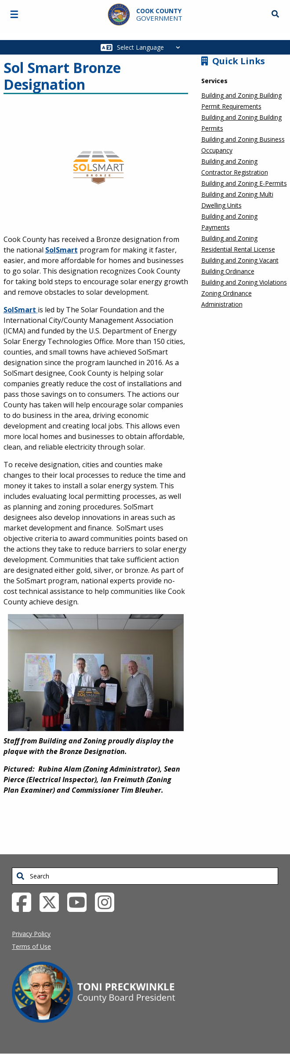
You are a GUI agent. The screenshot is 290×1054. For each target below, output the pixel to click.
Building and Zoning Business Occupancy (243, 144)
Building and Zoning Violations (244, 282)
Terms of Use (31, 946)
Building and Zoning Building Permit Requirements (241, 100)
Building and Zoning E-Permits (244, 183)
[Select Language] (150, 47)
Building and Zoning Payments (229, 221)
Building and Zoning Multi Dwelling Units (237, 199)
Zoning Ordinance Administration (226, 298)
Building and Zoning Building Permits (241, 122)
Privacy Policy (31, 934)
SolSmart (61, 250)
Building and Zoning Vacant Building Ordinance (240, 265)
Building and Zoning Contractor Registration (234, 166)
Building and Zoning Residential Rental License (238, 243)
